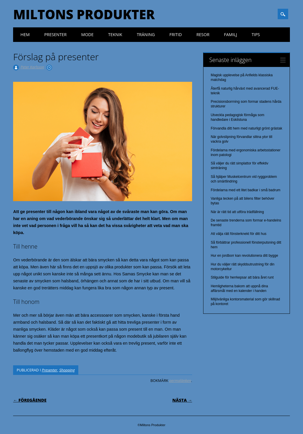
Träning (146, 34)
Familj (230, 34)
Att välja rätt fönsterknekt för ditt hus (238, 234)
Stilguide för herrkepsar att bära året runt (242, 277)
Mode (87, 34)
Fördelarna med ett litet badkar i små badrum (245, 190)
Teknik (115, 34)
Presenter (55, 34)
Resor (203, 34)
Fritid (175, 34)
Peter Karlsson (32, 67)
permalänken (180, 380)
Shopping (67, 370)
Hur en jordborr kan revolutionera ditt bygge (244, 256)
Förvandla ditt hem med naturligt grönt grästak (246, 128)
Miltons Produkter (84, 14)
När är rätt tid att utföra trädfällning (237, 212)
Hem (25, 34)
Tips (255, 34)
